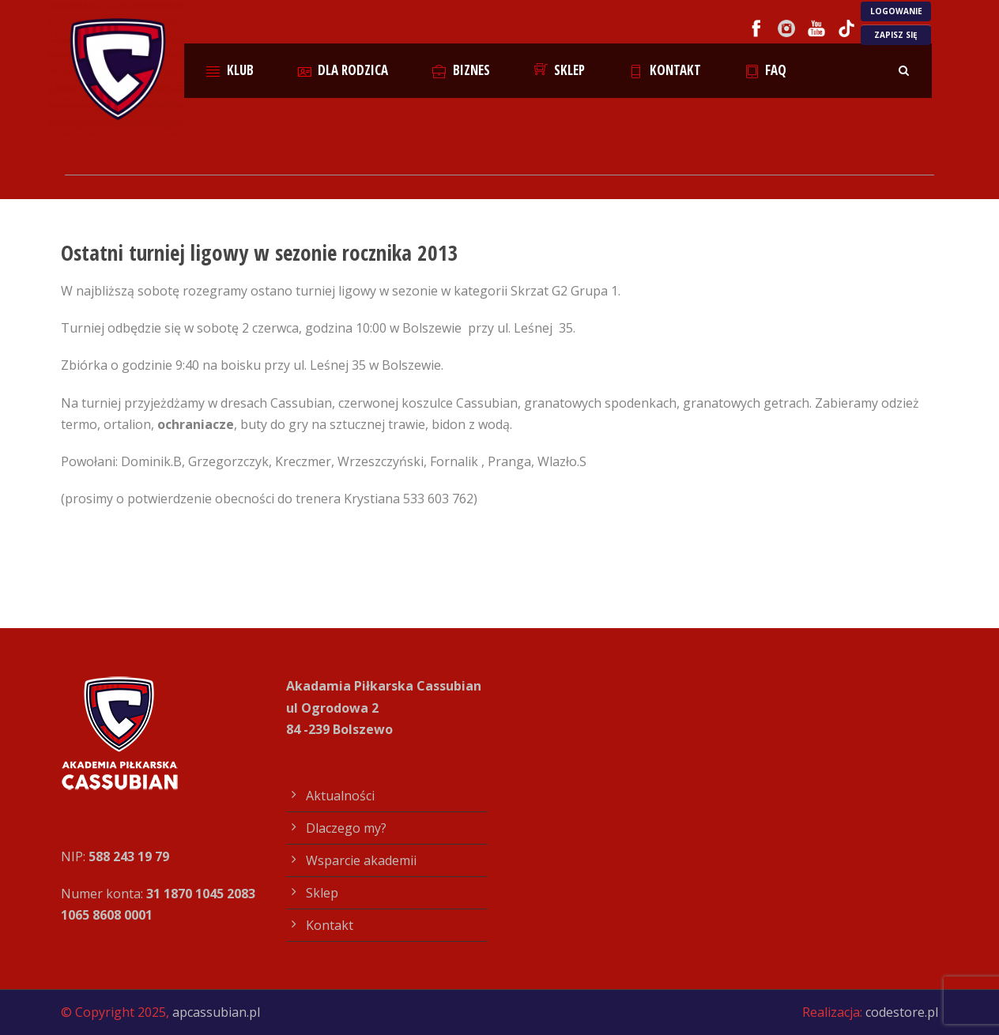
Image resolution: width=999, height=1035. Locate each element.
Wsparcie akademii (361, 860)
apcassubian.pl (216, 1012)
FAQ (766, 70)
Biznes (461, 70)
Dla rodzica (343, 70)
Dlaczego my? (346, 828)
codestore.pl (901, 1012)
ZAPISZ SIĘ (896, 34)
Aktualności (340, 795)
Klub (230, 70)
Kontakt (665, 70)
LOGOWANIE (896, 11)
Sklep (560, 70)
